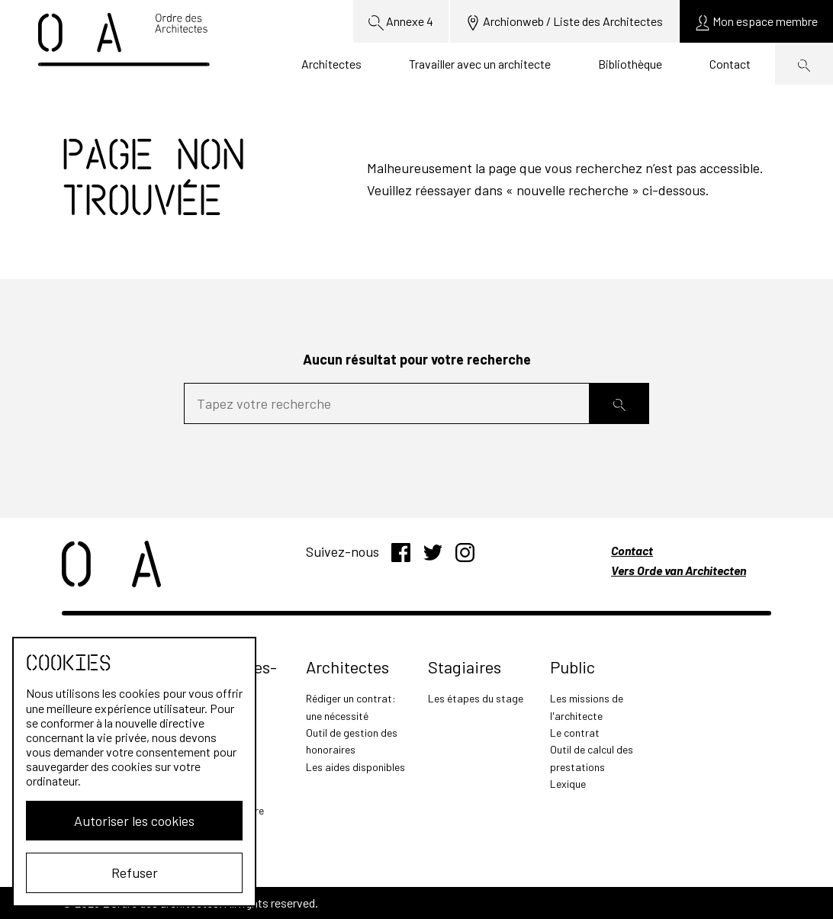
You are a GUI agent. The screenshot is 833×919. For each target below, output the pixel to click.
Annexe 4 (400, 22)
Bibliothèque (630, 63)
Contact (730, 63)
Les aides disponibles (355, 766)
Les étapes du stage (475, 698)
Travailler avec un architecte (480, 63)
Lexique (568, 783)
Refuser (134, 872)
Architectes (331, 63)
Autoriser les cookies (134, 820)
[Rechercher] (619, 404)
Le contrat (575, 732)
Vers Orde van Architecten (678, 570)
